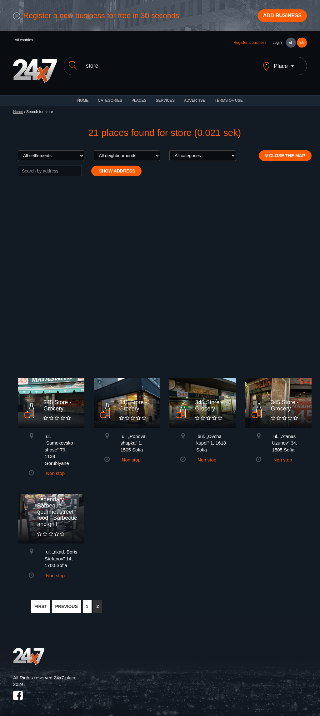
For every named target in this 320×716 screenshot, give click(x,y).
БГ (290, 44)
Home (18, 108)
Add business (279, 16)
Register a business (249, 44)
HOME (82, 97)
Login (277, 44)
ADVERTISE (194, 97)
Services (165, 97)
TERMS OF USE (229, 97)
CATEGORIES (110, 97)
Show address (116, 167)
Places (139, 97)
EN (302, 44)
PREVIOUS (66, 602)
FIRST (40, 602)
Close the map (285, 152)
